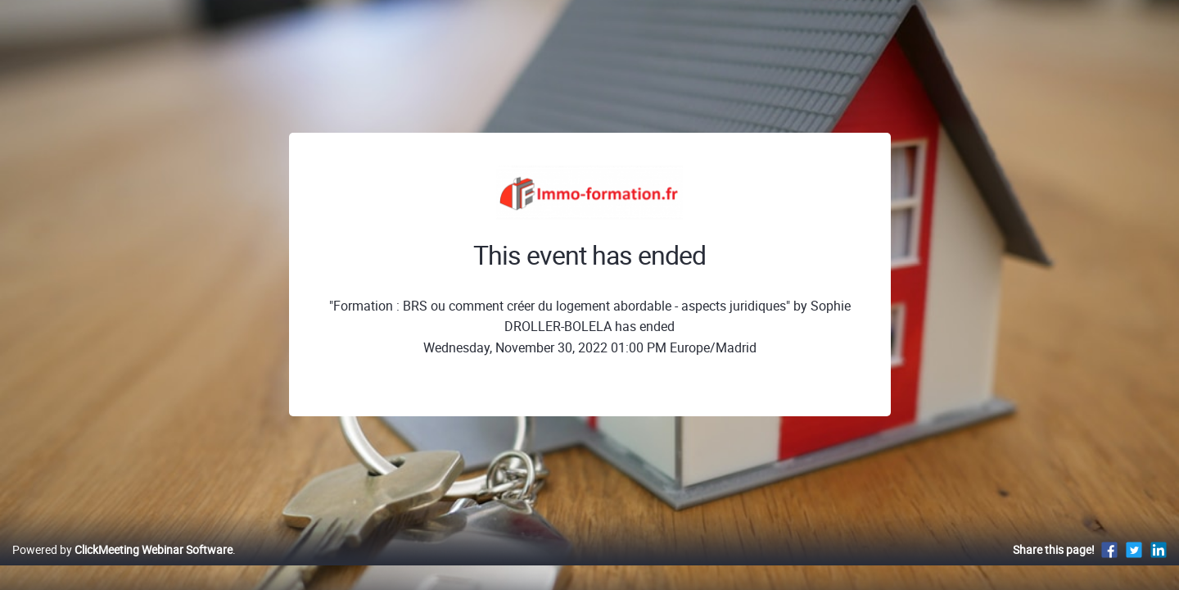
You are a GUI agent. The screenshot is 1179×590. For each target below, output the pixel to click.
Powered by (122, 566)
